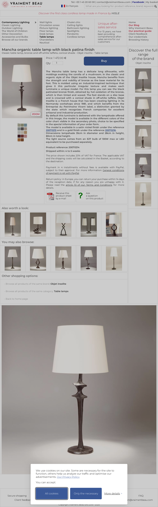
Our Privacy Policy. (68, 476)
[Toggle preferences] (111, 493)
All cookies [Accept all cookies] (51, 493)
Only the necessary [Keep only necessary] (86, 493)
